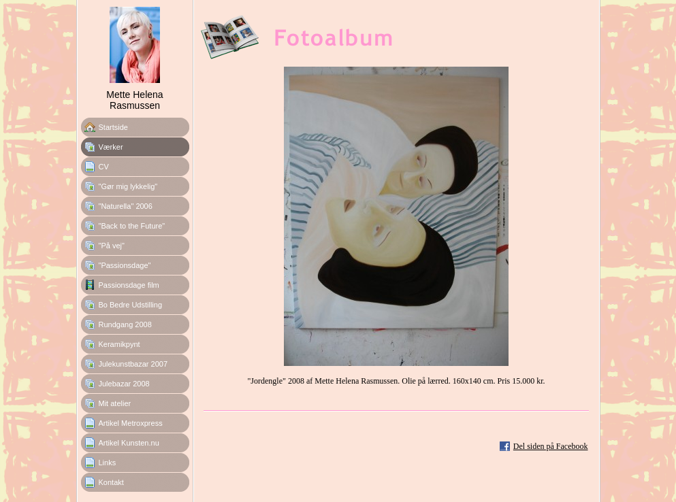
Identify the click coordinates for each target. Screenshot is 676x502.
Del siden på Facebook (550, 446)
